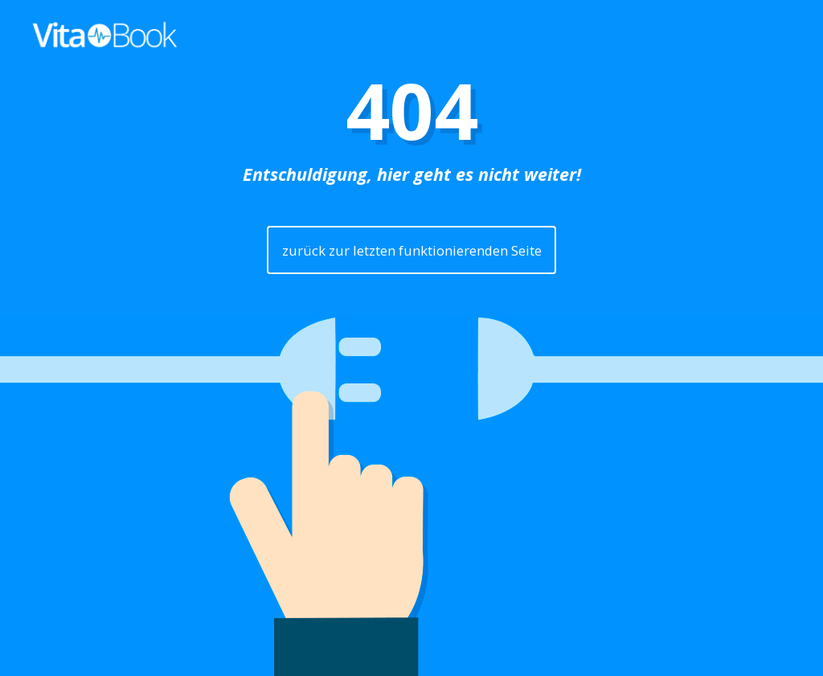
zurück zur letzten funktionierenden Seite (412, 250)
